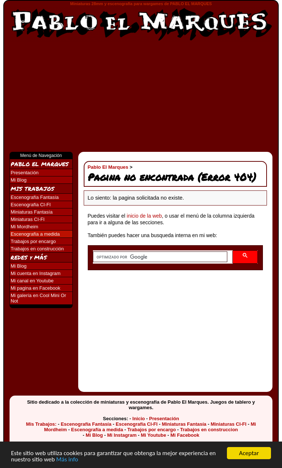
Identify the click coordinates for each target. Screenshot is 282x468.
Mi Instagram (122, 435)
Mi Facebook (184, 435)
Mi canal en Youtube (32, 280)
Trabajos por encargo (33, 241)
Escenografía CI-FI (31, 204)
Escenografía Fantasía (35, 197)
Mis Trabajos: (41, 424)
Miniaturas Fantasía (32, 212)
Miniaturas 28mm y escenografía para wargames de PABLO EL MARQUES (141, 3)
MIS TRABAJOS (32, 189)
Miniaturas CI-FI (27, 219)
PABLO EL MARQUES (40, 164)
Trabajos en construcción (37, 248)
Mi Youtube (153, 435)
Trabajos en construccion (209, 429)
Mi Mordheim (24, 226)
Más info (67, 460)
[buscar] (160, 257)
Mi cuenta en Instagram (36, 273)
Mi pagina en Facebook (35, 288)
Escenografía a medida (35, 234)
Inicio (139, 418)
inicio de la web (144, 216)
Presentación (25, 172)
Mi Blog (18, 180)
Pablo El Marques (108, 167)
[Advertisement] (141, 96)
